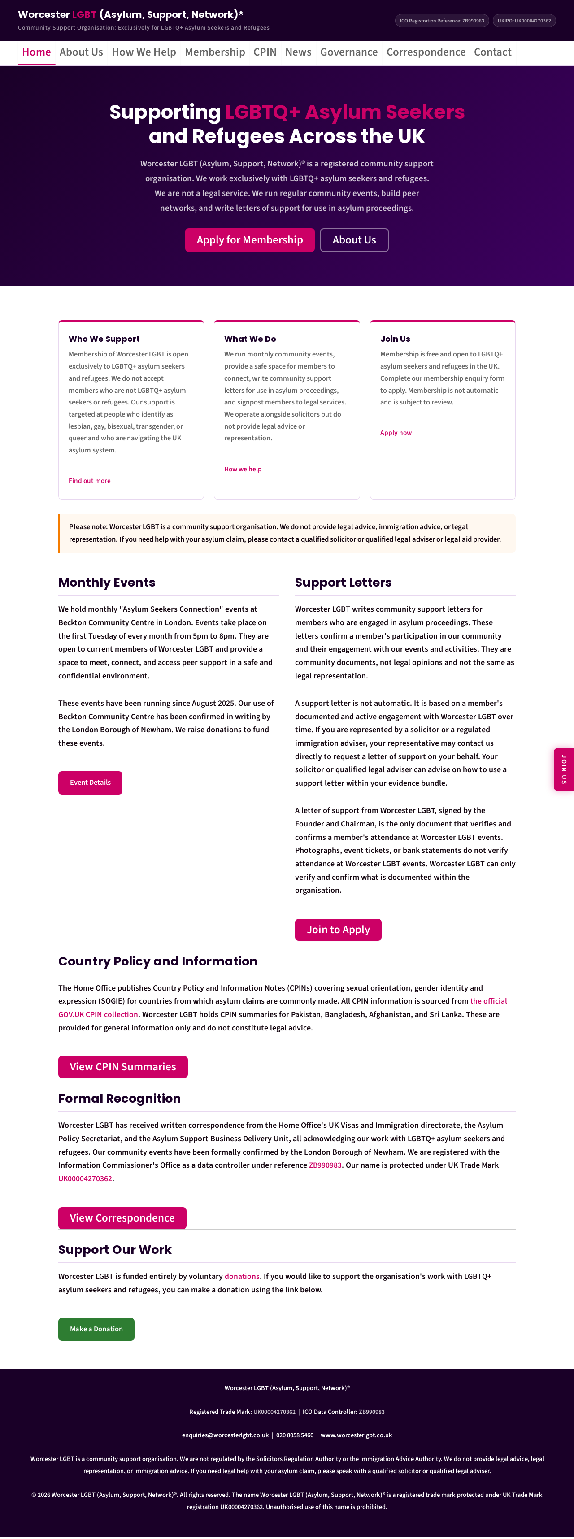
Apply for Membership (250, 242)
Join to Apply (338, 931)
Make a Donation (96, 1331)
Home (39, 53)
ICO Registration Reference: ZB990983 (441, 21)
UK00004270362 (85, 1181)
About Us (89, 53)
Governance (382, 53)
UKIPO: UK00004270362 (524, 21)
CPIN (288, 53)
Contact (536, 53)
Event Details (90, 784)
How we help (243, 471)
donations (242, 1278)
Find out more (90, 483)
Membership (232, 53)
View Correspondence (122, 1220)
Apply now (396, 435)
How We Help (156, 53)
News (326, 53)
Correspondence (464, 53)
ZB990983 (326, 1167)
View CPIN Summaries (123, 1069)
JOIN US (564, 770)
